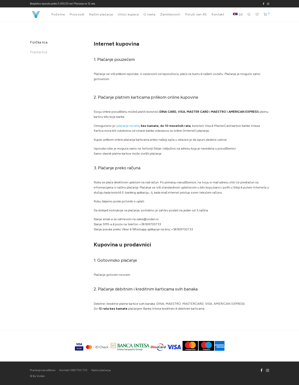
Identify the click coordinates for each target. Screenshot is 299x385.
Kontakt (218, 14)
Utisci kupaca (128, 14)
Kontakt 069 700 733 (73, 370)
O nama (149, 14)
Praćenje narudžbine (42, 370)
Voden (40, 376)
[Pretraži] (249, 14)
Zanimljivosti (170, 14)
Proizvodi (77, 14)
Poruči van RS (196, 14)
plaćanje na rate (128, 126)
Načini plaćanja (101, 14)
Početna (58, 14)
